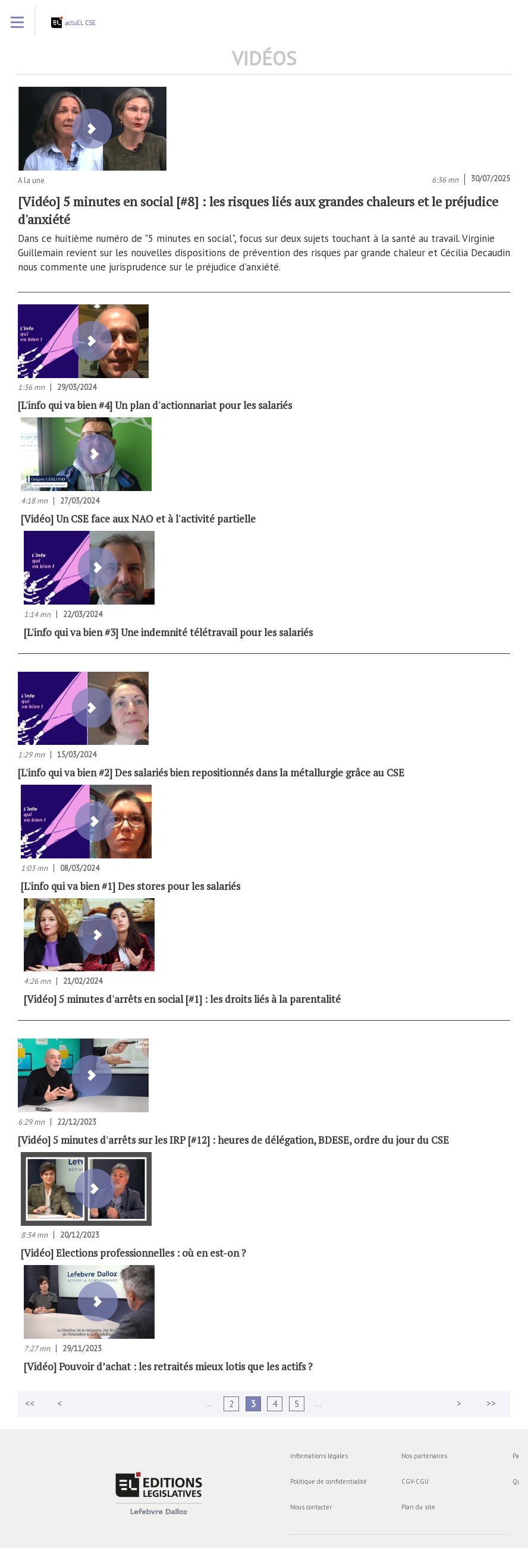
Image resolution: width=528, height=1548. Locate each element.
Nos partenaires (424, 1456)
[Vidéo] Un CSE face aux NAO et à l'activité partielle (138, 519)
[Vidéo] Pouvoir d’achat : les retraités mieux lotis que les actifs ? (168, 1366)
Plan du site (418, 1507)
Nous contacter (311, 1507)
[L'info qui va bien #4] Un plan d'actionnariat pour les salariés (155, 405)
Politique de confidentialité (328, 1481)
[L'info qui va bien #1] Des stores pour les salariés (130, 886)
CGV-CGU (415, 1481)
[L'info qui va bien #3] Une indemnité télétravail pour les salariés (168, 632)
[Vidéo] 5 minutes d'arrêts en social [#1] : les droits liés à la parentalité (182, 999)
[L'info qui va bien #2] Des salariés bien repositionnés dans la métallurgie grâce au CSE (211, 772)
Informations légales (319, 1456)
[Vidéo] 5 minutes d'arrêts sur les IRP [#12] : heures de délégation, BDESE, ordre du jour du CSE (233, 1140)
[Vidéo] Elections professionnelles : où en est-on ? (133, 1253)
